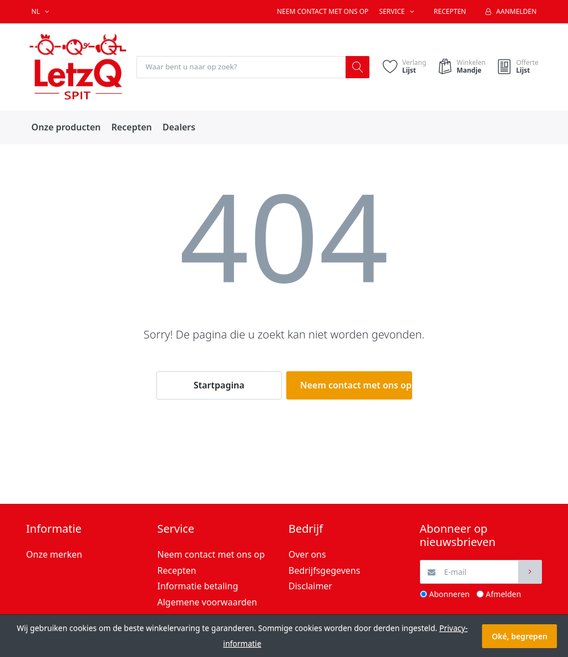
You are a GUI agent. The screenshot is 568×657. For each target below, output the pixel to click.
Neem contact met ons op (322, 11)
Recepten (450, 11)
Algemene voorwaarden (207, 603)
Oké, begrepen (519, 636)
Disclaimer (310, 586)
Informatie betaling (198, 586)
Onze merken (54, 555)
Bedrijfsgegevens (324, 570)
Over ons (307, 555)
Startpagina (219, 386)
